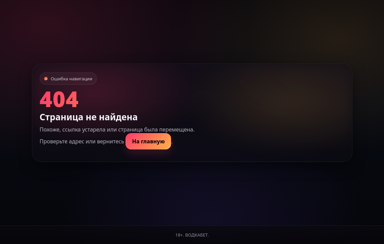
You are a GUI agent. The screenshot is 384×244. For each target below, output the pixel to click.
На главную (148, 141)
